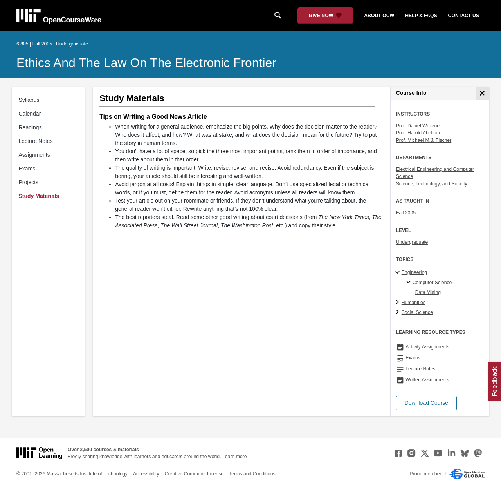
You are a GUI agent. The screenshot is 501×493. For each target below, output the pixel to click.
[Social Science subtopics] (398, 312)
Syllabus (29, 100)
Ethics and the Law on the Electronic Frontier (146, 63)
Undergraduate (412, 242)
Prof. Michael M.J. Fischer (424, 140)
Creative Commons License (194, 474)
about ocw (379, 15)
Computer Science (432, 282)
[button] (426, 403)
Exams (27, 168)
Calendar (30, 114)
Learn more (234, 456)
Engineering (414, 272)
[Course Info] (482, 93)
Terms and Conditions (252, 474)
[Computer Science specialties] (409, 282)
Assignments (34, 155)
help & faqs (421, 15)
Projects (29, 182)
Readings (30, 127)
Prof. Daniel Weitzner (419, 126)
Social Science (417, 312)
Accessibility (146, 474)
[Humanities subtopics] (398, 302)
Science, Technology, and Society (431, 184)
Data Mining (428, 292)
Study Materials (39, 196)
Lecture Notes (36, 141)
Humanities (413, 302)
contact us (463, 15)
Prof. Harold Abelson (418, 133)
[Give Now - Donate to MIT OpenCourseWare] (325, 15)
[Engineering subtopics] (398, 273)
